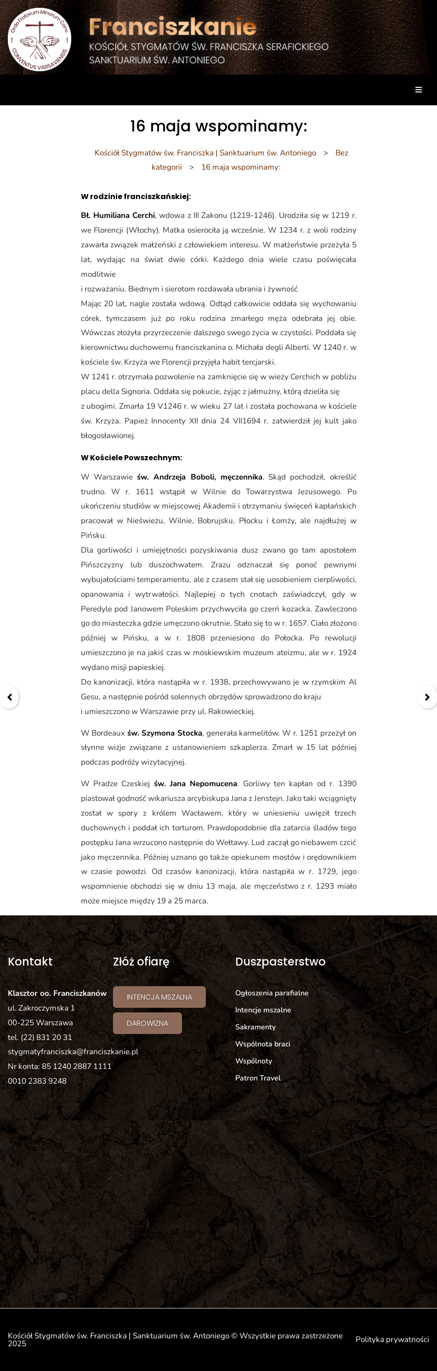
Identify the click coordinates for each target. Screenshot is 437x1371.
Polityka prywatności (392, 1339)
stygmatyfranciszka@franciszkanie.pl (73, 1051)
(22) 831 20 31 (46, 1037)
